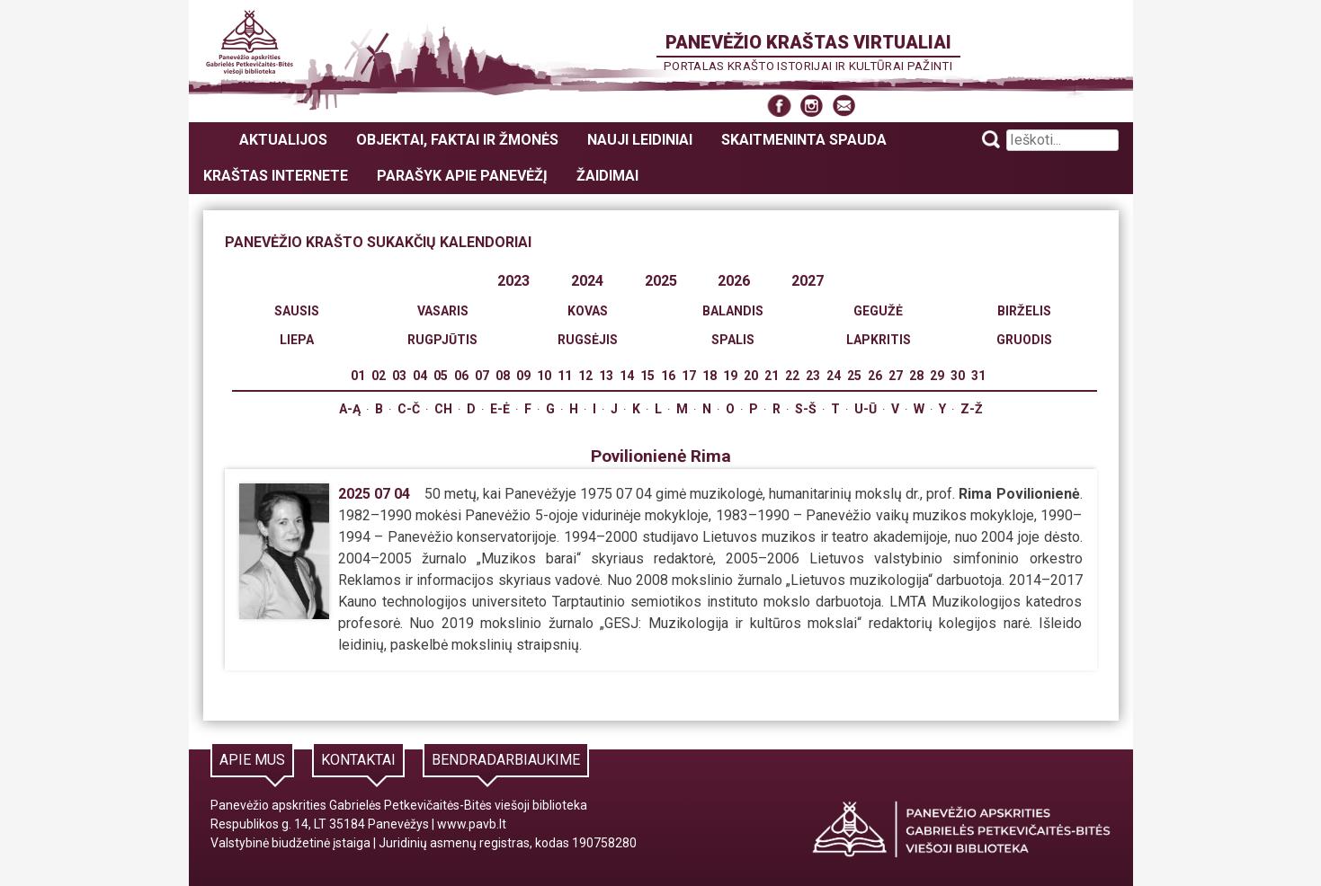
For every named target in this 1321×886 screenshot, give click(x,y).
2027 (807, 280)
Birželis (1024, 311)
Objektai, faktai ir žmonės (457, 139)
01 (358, 375)
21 (771, 375)
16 (668, 375)
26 (875, 375)
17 (689, 375)
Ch (443, 409)
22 (792, 375)
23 (813, 375)
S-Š (806, 409)
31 (978, 375)
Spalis (732, 339)
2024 (587, 280)
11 (565, 375)
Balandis (732, 311)
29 (937, 375)
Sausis (296, 311)
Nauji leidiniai (639, 139)
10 (544, 375)
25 (854, 375)
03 (399, 375)
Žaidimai (607, 175)
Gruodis (1024, 339)
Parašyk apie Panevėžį (462, 175)
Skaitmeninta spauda (804, 139)
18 (709, 375)
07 (482, 375)
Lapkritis (878, 339)
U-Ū (865, 409)
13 (606, 375)
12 (585, 375)
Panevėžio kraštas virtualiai (808, 42)
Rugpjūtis (442, 339)
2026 (734, 280)
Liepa (297, 339)
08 (502, 375)
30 (958, 375)
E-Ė (500, 409)
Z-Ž (971, 409)
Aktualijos (283, 139)
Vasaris (443, 311)
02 (378, 375)
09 (523, 375)
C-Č (408, 409)
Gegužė (878, 311)
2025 (661, 280)
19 (730, 375)
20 (751, 375)
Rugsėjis (588, 339)
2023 (513, 280)
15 (647, 375)
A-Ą (350, 409)
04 (420, 375)
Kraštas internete (275, 175)
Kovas (587, 311)
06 (461, 375)
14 (627, 375)
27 (895, 375)
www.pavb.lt (471, 824)
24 (833, 375)
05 (440, 375)
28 (916, 375)
